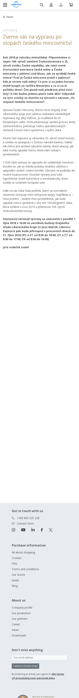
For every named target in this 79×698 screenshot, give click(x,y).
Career (16, 624)
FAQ (14, 563)
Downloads (19, 635)
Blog (15, 586)
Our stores (18, 574)
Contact (17, 558)
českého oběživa (55, 166)
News (15, 630)
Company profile (22, 607)
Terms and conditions (25, 569)
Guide (15, 580)
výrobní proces (58, 122)
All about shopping (23, 552)
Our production (21, 613)
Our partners (20, 619)
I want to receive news (25, 666)
